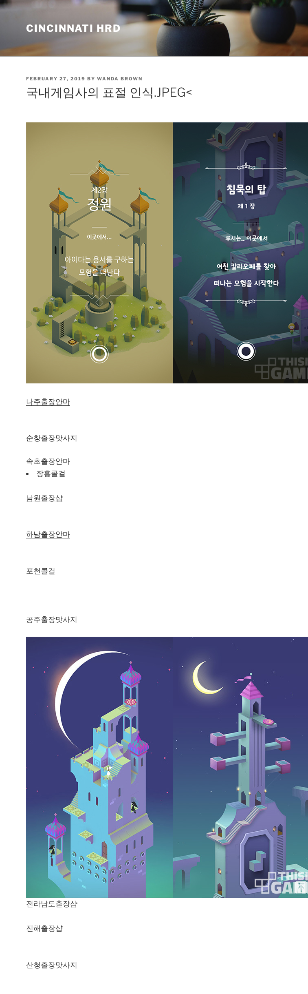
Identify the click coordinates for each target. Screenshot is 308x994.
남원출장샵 (44, 498)
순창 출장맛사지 (51, 438)
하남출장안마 (48, 534)
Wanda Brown (120, 79)
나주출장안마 (48, 401)
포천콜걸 (40, 571)
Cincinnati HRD (73, 28)
